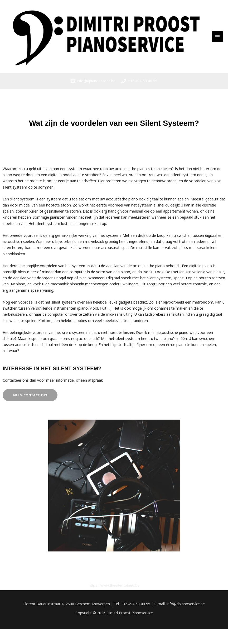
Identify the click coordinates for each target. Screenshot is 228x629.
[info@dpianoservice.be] (93, 81)
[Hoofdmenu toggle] (217, 36)
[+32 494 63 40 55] (139, 81)
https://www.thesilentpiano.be (114, 586)
